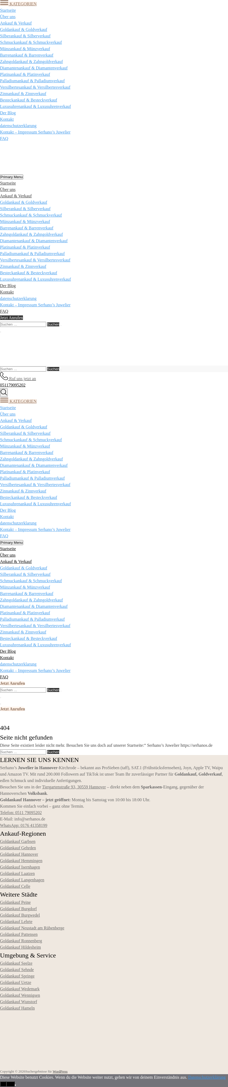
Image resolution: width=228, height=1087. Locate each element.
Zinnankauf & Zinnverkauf (23, 93)
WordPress (60, 1071)
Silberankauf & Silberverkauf (25, 36)
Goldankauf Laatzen (17, 873)
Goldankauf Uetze (15, 982)
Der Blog (8, 113)
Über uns (7, 16)
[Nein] (15, 1085)
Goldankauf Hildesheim (20, 947)
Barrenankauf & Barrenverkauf (26, 55)
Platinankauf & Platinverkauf (25, 74)
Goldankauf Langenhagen (22, 880)
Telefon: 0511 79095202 (21, 812)
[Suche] (4, 392)
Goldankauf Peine (15, 902)
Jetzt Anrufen (11, 317)
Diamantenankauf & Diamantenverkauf (34, 68)
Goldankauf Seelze (16, 963)
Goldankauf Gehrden (18, 848)
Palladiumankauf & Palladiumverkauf (32, 81)
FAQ (4, 138)
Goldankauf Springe (17, 976)
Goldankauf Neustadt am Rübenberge (32, 928)
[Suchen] (60, 325)
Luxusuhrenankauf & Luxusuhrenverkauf (35, 106)
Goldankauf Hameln (17, 1008)
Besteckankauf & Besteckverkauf (28, 100)
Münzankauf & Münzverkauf (25, 48)
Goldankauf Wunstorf (18, 1001)
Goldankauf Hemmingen (21, 860)
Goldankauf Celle (15, 886)
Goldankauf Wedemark (20, 989)
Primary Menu (12, 177)
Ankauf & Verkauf (16, 23)
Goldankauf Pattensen (19, 934)
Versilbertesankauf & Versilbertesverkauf (35, 87)
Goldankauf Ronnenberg (21, 941)
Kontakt (7, 119)
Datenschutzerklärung (207, 1077)
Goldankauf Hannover (19, 854)
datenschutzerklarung (18, 125)
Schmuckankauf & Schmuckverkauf (31, 42)
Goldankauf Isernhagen (20, 867)
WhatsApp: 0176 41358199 (23, 825)
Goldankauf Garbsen (18, 841)
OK (3, 1084)
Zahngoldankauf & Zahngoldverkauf (31, 61)
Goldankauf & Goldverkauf (23, 29)
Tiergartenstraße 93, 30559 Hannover (74, 787)
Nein (10, 1084)
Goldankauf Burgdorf (18, 908)
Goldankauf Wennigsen (20, 995)
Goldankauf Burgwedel (20, 915)
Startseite (8, 10)
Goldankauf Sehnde (17, 969)
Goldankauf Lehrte (16, 921)
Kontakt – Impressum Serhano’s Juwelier (35, 132)
